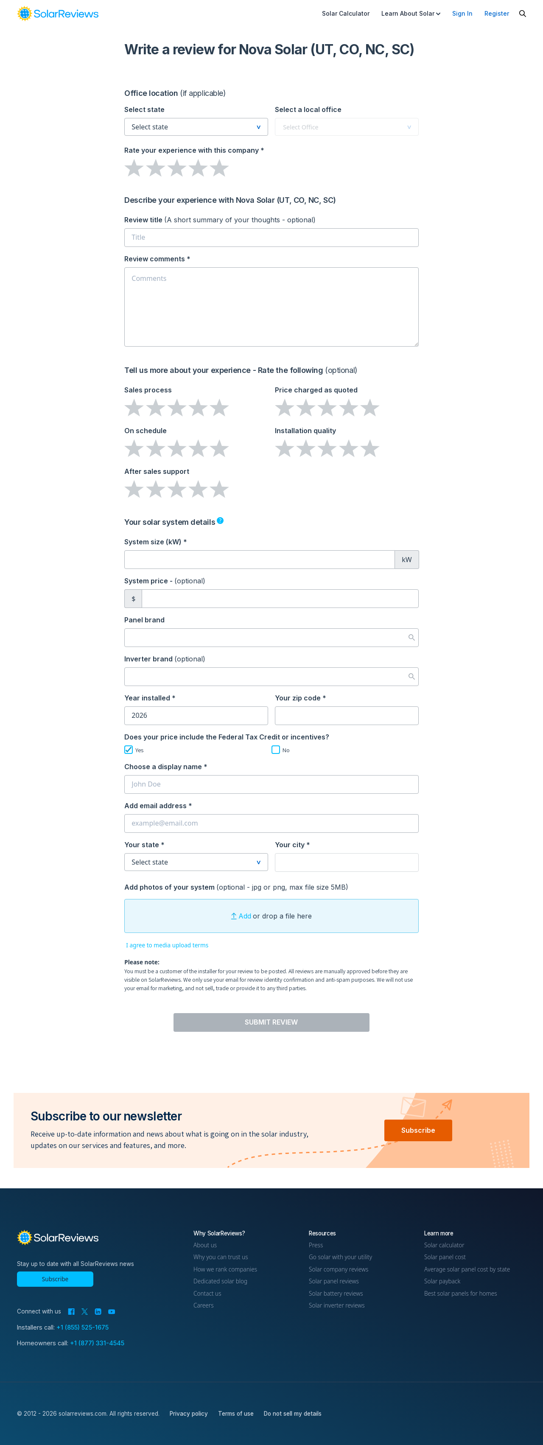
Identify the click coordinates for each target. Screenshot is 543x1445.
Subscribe (418, 1130)
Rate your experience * (194, 150)
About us (205, 1245)
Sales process (148, 390)
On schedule (145, 430)
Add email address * (158, 805)
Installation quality (305, 430)
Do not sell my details (293, 1413)
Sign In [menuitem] (462, 13)
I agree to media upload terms (167, 945)
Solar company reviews (338, 1269)
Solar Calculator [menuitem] (345, 13)
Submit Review (271, 1022)
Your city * (292, 844)
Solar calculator (444, 1245)
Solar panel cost (445, 1257)
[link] (57, 13)
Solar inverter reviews (337, 1305)
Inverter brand (164, 659)
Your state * (144, 844)
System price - (164, 581)
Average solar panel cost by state (467, 1269)
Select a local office (308, 109)
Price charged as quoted (316, 390)
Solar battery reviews (336, 1293)
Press (316, 1245)
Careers (203, 1305)
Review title (220, 220)
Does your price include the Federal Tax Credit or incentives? (226, 737)
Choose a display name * (165, 766)
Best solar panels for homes (460, 1293)
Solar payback (442, 1281)
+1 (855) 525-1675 (82, 1327)
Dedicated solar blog (220, 1281)
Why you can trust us (220, 1257)
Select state (144, 109)
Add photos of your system (236, 887)
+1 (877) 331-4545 (97, 1343)
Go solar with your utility (340, 1257)
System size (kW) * (155, 542)
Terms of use (236, 1413)
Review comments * (157, 259)
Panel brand (144, 620)
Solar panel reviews (334, 1281)
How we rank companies (225, 1269)
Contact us (207, 1293)
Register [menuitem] (496, 13)
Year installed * (150, 698)
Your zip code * (300, 698)
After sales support (156, 471)
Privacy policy (189, 1413)
